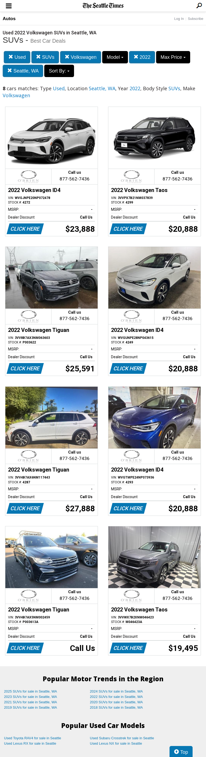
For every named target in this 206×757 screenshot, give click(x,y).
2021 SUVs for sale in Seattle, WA (30, 702)
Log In (179, 19)
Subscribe (195, 19)
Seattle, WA (23, 71)
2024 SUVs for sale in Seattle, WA (116, 691)
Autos (9, 18)
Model (115, 57)
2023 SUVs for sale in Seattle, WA (30, 697)
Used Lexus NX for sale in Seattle (116, 743)
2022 (142, 57)
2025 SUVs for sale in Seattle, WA (30, 691)
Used (17, 57)
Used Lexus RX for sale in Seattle (30, 743)
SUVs (45, 57)
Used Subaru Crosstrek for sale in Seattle (122, 738)
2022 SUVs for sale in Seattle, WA (116, 697)
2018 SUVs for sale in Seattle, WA (116, 707)
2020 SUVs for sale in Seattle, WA (116, 702)
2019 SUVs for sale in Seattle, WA (30, 707)
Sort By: (59, 71)
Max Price (173, 57)
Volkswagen (81, 57)
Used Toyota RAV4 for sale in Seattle (32, 738)
